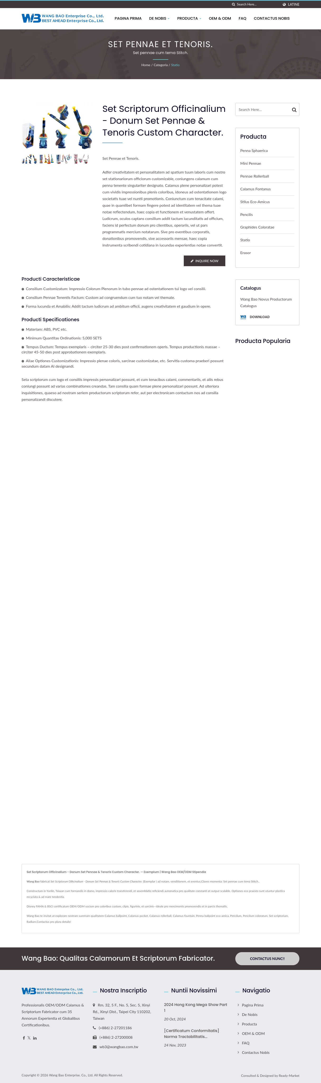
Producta (189, 18)
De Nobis (159, 18)
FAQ (242, 18)
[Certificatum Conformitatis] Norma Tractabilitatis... (191, 1033)
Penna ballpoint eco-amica (212, 916)
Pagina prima (128, 18)
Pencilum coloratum (255, 916)
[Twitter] (29, 1038)
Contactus (43, 921)
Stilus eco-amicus (255, 201)
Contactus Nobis (272, 18)
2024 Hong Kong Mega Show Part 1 (195, 1007)
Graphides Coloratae (257, 227)
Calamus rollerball (160, 916)
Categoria (161, 65)
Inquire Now (204, 261)
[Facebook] (24, 1038)
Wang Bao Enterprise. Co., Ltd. (71, 1075)
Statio (175, 65)
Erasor (245, 252)
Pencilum (235, 916)
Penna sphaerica (254, 150)
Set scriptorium (278, 916)
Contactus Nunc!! (267, 958)
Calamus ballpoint (116, 916)
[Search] (258, 4)
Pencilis (246, 214)
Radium (31, 921)
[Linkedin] (35, 1038)
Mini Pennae (250, 163)
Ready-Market (289, 1076)
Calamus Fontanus (255, 189)
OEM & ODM (220, 18)
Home (146, 65)
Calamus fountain (184, 916)
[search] (233, 4)
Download (254, 317)
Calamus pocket (138, 916)
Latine (293, 4)
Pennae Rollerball (254, 176)
